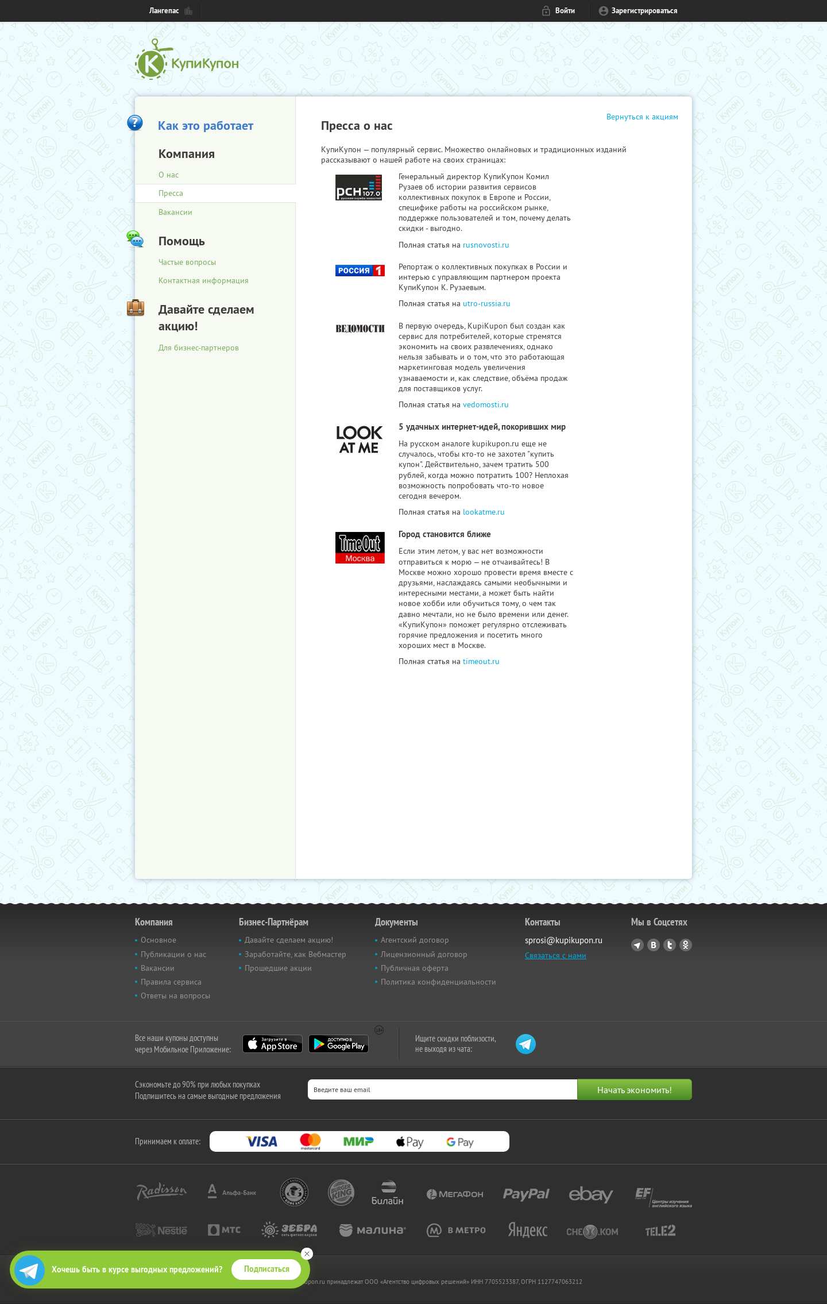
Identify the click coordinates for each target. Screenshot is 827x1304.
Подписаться (266, 1269)
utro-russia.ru (487, 303)
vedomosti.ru (486, 404)
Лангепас (164, 11)
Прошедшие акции (278, 968)
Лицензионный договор (424, 954)
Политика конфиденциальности (438, 982)
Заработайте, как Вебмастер (295, 954)
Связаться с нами (555, 955)
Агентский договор (415, 940)
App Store (272, 1044)
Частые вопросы (187, 262)
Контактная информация (204, 280)
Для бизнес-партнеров (199, 347)
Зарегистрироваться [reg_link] (645, 11)
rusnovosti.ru (486, 245)
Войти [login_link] (565, 11)
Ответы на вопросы (175, 995)
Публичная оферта (415, 968)
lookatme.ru (484, 512)
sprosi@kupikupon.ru (563, 940)
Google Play (338, 1044)
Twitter (669, 945)
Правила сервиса (171, 982)
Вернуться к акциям (642, 116)
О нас (169, 174)
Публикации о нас (173, 954)
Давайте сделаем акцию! (289, 940)
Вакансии (175, 212)
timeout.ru (481, 661)
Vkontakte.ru (653, 945)
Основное (158, 940)
